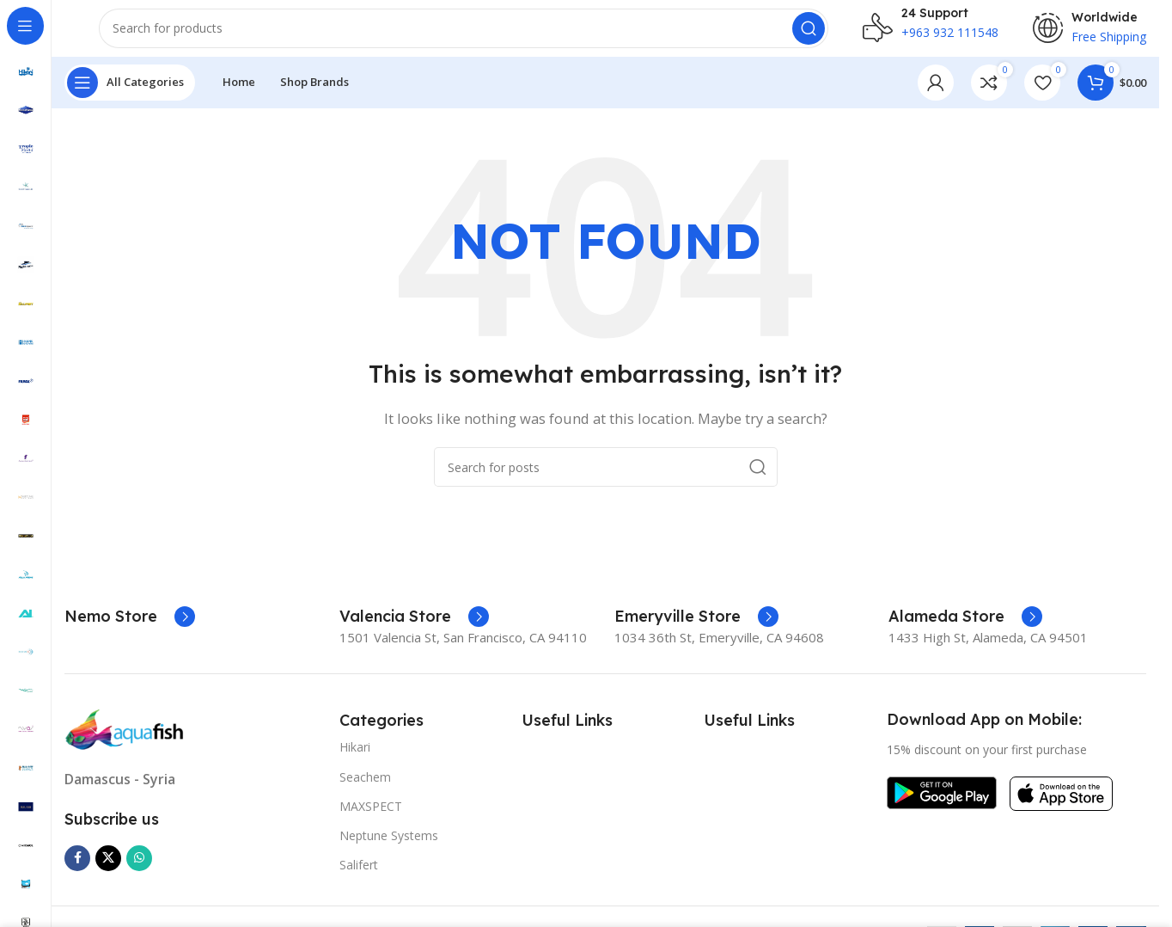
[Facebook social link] (77, 870)
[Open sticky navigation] (130, 94)
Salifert (358, 877)
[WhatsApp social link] (139, 870)
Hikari (354, 760)
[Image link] (124, 740)
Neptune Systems (388, 847)
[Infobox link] (129, 628)
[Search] (463, 34)
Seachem (365, 789)
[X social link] (108, 870)
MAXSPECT (370, 818)
